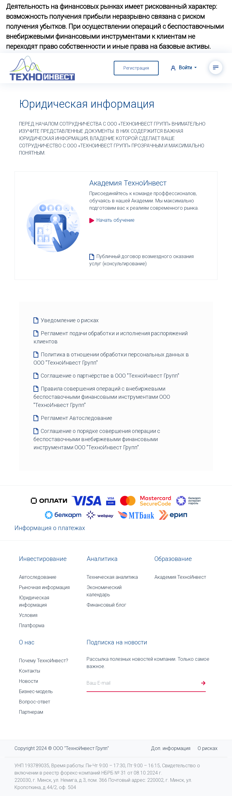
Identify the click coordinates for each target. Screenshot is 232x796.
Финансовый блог (106, 605)
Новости (28, 681)
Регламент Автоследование (76, 418)
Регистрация (136, 68)
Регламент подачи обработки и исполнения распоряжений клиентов (110, 337)
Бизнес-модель (36, 691)
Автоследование (37, 577)
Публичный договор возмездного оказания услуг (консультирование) (141, 260)
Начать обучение (112, 220)
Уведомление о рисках (70, 320)
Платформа (31, 625)
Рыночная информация (44, 587)
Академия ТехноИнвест (180, 577)
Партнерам (31, 712)
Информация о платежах (49, 528)
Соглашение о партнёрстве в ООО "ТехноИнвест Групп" (110, 375)
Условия (28, 615)
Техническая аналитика (112, 577)
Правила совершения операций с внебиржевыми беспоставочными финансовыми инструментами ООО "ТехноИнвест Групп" (101, 396)
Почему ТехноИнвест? (43, 660)
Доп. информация (170, 748)
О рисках (208, 748)
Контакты (29, 671)
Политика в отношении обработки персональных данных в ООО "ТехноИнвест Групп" (111, 358)
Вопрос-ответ (34, 702)
